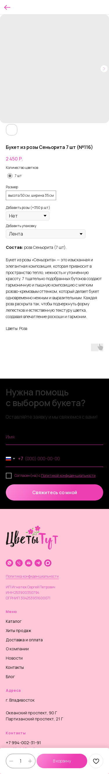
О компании (17, 648)
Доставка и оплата (24, 639)
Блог (10, 676)
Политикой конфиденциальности (68, 475)
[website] (47, 563)
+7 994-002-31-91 (23, 742)
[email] (28, 563)
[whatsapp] (9, 563)
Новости (14, 658)
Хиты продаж (18, 630)
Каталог (14, 621)
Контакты (15, 667)
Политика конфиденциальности (32, 576)
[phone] (19, 563)
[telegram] (38, 563)
